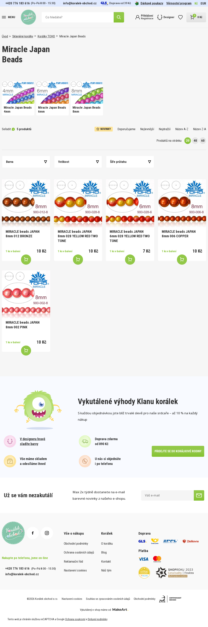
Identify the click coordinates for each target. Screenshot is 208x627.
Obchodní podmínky (76, 543)
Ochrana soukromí (75, 619)
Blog (104, 552)
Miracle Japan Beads (72, 36)
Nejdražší (164, 129)
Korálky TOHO (46, 36)
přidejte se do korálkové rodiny (177, 451)
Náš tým (106, 570)
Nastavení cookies (75, 570)
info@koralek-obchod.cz (80, 3)
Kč (196, 3)
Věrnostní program (179, 3)
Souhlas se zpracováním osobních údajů (108, 599)
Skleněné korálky (22, 36)
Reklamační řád (73, 561)
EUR (203, 3)
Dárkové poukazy (149, 3)
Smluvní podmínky (97, 619)
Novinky (103, 129)
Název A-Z (181, 129)
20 (187, 140)
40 (195, 140)
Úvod (5, 36)
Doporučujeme (126, 129)
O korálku (107, 543)
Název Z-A (199, 129)
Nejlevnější (147, 129)
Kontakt (106, 561)
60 (203, 140)
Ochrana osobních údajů (79, 552)
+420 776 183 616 (17, 3)
